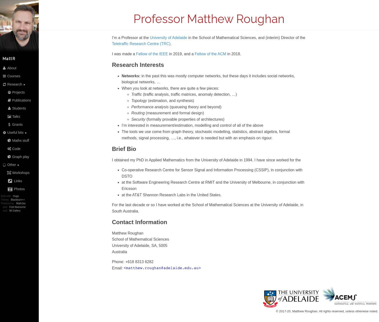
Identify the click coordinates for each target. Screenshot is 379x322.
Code (14, 149)
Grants (15, 124)
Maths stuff (18, 140)
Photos (16, 189)
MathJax (21, 203)
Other (8, 164)
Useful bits (12, 132)
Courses (11, 76)
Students (16, 108)
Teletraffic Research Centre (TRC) (141, 44)
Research (11, 84)
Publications (19, 100)
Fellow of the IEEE (152, 54)
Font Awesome (17, 207)
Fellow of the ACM (210, 54)
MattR (9, 58)
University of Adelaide (168, 38)
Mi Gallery (14, 210)
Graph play (18, 157)
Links (14, 181)
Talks (13, 116)
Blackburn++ (18, 199)
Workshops (18, 173)
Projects (16, 92)
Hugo (16, 196)
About (9, 68)
